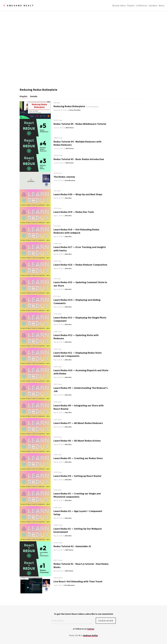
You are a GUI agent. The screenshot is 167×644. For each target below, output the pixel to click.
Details (33, 96)
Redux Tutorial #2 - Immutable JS (72, 546)
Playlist (23, 96)
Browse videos (119, 5)
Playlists (130, 5)
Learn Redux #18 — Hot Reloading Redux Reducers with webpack (76, 231)
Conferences (141, 5)
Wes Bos (68, 198)
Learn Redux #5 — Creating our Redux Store (78, 458)
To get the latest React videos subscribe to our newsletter (83, 613)
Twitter (90, 629)
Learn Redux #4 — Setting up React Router (78, 476)
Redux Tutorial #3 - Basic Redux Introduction (79, 159)
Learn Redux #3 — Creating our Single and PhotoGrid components (77, 495)
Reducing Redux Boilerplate (69, 106)
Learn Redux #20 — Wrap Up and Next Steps (78, 194)
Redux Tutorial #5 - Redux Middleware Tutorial (80, 123)
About (161, 5)
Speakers (153, 5)
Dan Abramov (70, 180)
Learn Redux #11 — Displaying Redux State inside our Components (78, 354)
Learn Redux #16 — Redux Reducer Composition (80, 264)
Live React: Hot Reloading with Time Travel (78, 581)
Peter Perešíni (75, 110)
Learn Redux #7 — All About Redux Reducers (78, 423)
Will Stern (70, 128)
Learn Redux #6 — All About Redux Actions (77, 440)
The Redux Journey (64, 176)
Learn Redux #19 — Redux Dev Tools (74, 212)
